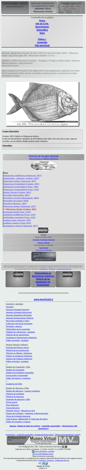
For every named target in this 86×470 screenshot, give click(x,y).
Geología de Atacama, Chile (18, 399)
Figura (42, 20)
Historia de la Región (15, 394)
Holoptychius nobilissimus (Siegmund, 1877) (22, 175)
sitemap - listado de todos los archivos (25, 426)
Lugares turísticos (32, 391)
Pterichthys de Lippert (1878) (16, 200)
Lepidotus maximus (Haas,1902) (17, 223)
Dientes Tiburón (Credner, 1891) (17, 192)
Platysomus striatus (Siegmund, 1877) (19, 206)
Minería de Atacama (15, 396)
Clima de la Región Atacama (18, 416)
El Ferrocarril (11, 402)
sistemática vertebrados (44, 250)
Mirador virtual (12, 410)
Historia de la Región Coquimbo (20, 372)
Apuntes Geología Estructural (19, 312)
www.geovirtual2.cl (43, 299)
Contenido (42, 42)
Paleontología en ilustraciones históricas (43, 274)
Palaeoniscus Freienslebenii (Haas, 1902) (21, 186)
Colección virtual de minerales (19, 323)
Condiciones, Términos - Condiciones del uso (55, 269)
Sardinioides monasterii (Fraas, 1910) (19, 217)
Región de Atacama (14, 391)
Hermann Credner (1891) (43, 237)
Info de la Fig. (42, 23)
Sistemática (42, 29)
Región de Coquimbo (15, 370)
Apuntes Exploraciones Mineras (20, 318)
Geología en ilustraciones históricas (21, 337)
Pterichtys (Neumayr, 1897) (15, 203)
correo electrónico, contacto (44, 451)
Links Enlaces (12, 419)
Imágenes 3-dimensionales (36, 413)
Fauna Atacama (13, 408)
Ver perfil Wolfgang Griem (43, 454)
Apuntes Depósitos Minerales (19, 315)
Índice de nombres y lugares (18, 421)
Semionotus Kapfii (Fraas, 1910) (17, 212)
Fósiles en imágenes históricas (19, 356)
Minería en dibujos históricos (19, 353)
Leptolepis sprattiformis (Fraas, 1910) (19, 214)
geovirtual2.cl (10, 434)
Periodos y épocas (14, 326)
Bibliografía (23, 419)
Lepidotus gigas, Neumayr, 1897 (17, 220)
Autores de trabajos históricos (19, 358)
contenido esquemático (51, 426)
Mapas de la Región (14, 413)
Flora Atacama (12, 405)
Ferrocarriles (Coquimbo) (17, 375)
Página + (42, 39)
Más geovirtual (42, 45)
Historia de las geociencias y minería (67, 434)
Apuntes (9, 306)
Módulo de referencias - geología (20, 332)
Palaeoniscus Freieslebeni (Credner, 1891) (21, 184)
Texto (42, 33)
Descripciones (42, 26)
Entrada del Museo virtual (17, 347)
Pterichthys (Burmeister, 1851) (16, 195)
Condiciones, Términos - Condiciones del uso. (53, 460)
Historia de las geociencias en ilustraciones (43, 281)
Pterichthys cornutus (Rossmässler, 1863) (21, 198)
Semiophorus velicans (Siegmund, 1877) (20, 226)
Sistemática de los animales (18, 329)
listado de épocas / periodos (43, 245)
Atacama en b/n (28, 410)
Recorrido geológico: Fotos (17, 320)
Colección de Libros (39, 419)
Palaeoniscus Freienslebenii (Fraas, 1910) (21, 189)
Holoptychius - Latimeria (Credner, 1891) (21, 178)
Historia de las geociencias (17, 334)
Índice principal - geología (17, 340)
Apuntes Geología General (44, 240)
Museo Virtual (43, 243)
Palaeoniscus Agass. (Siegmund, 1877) (19, 181)
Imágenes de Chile (14, 384)
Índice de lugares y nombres (18, 378)
